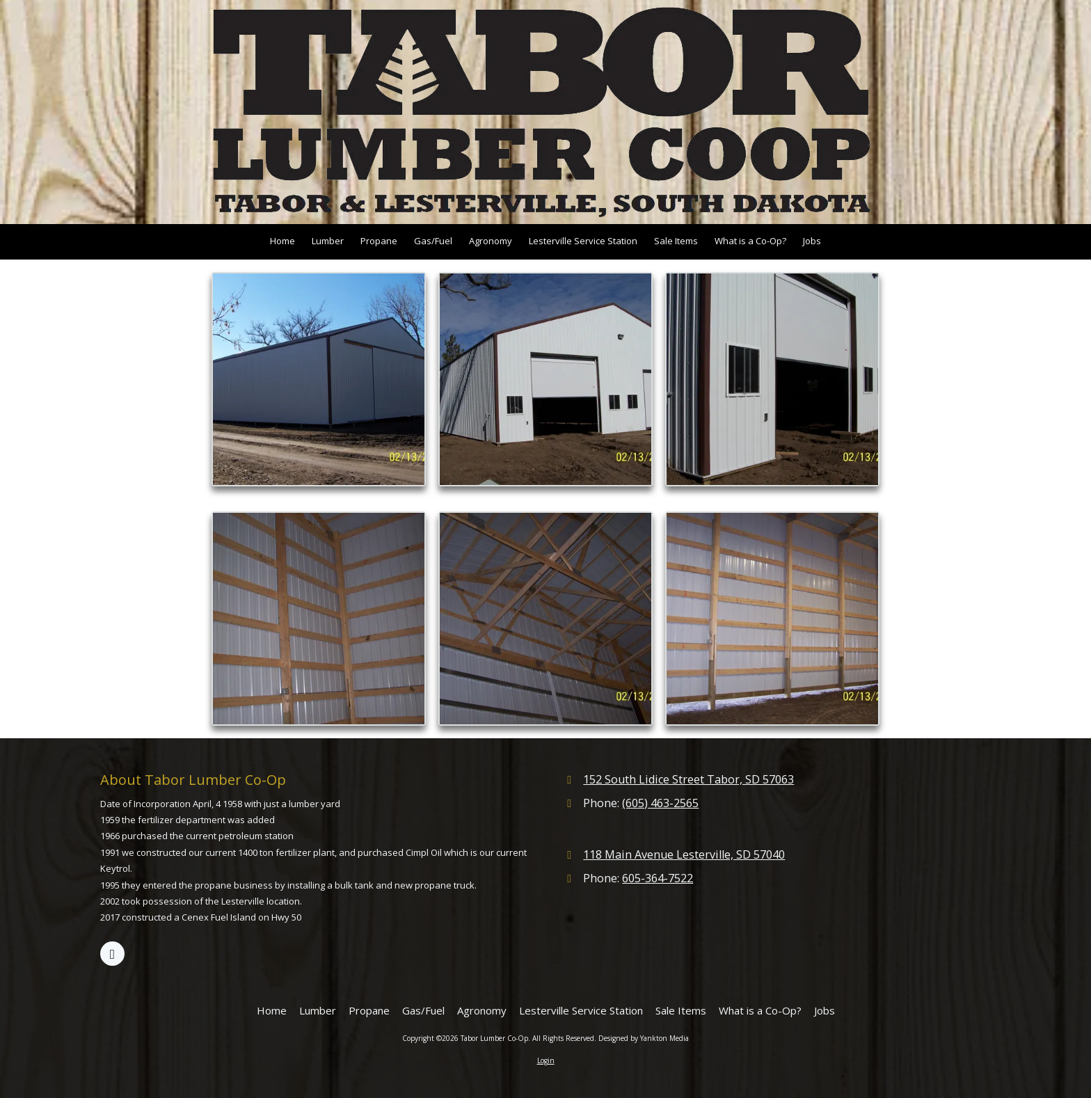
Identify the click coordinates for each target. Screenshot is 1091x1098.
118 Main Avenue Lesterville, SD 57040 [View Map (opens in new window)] (684, 854)
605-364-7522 (657, 878)
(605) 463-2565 (660, 803)
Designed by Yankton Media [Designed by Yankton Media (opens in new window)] (643, 1038)
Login (546, 1060)
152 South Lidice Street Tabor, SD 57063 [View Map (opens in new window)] (688, 779)
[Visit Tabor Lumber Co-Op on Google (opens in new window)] (112, 953)
